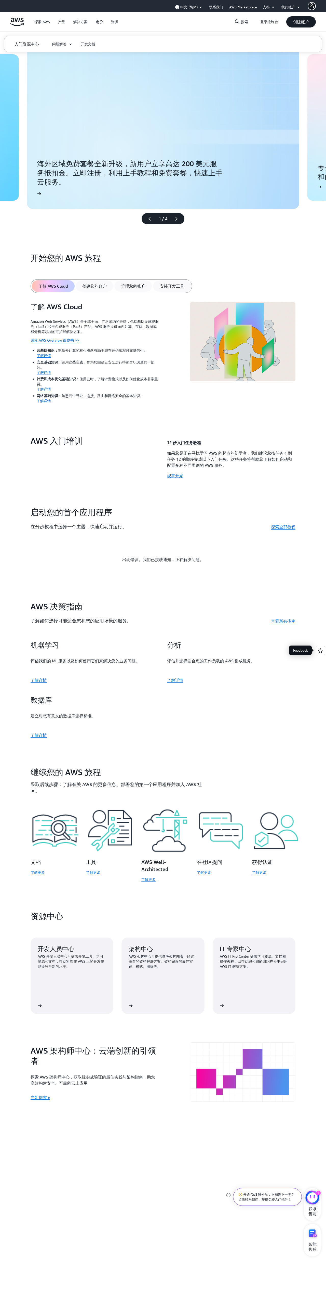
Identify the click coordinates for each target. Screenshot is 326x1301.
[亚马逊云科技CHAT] (312, 1198)
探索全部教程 (283, 526)
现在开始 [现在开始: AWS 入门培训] (175, 475)
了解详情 (44, 355)
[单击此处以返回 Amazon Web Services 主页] (17, 25)
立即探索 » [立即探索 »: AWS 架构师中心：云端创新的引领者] (40, 1097)
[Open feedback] (320, 650)
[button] (42, 21)
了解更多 (38, 872)
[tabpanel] (163, 354)
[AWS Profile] (312, 6)
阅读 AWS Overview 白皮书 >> (55, 340)
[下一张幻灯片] (178, 218)
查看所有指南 (283, 621)
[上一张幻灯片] (147, 218)
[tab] (53, 286)
